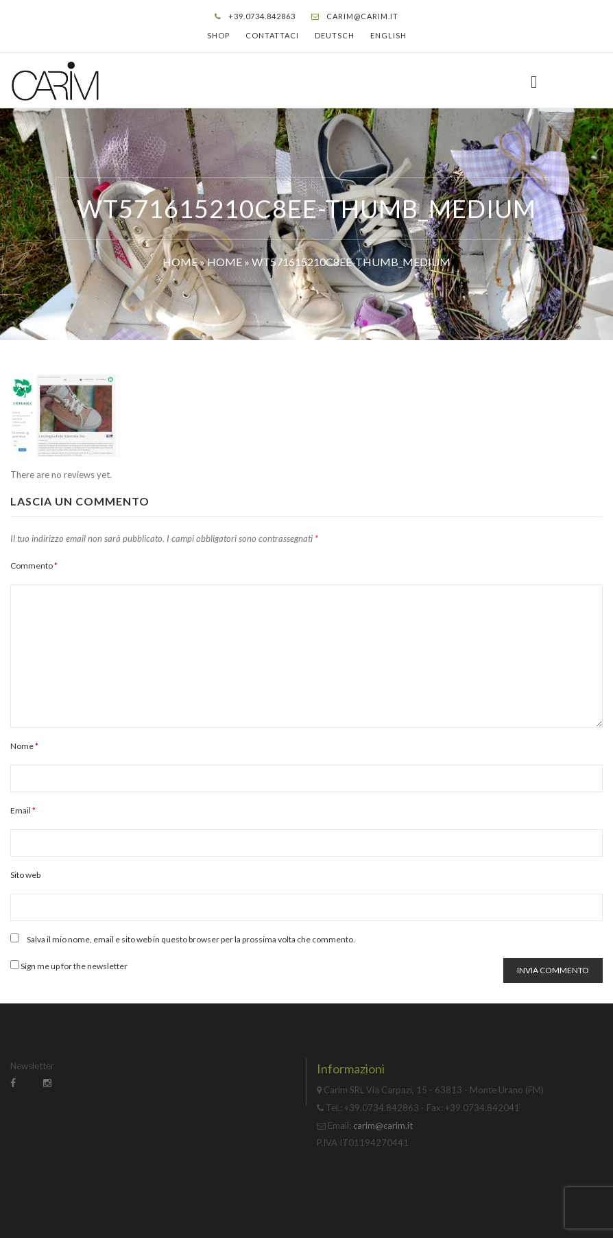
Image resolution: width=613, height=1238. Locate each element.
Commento (34, 565)
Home (180, 261)
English (388, 35)
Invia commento (553, 970)
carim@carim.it (362, 16)
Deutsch (334, 35)
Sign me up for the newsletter (69, 965)
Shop (218, 35)
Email (23, 810)
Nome (24, 746)
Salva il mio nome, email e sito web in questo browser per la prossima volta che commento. (191, 939)
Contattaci (272, 35)
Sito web (25, 875)
